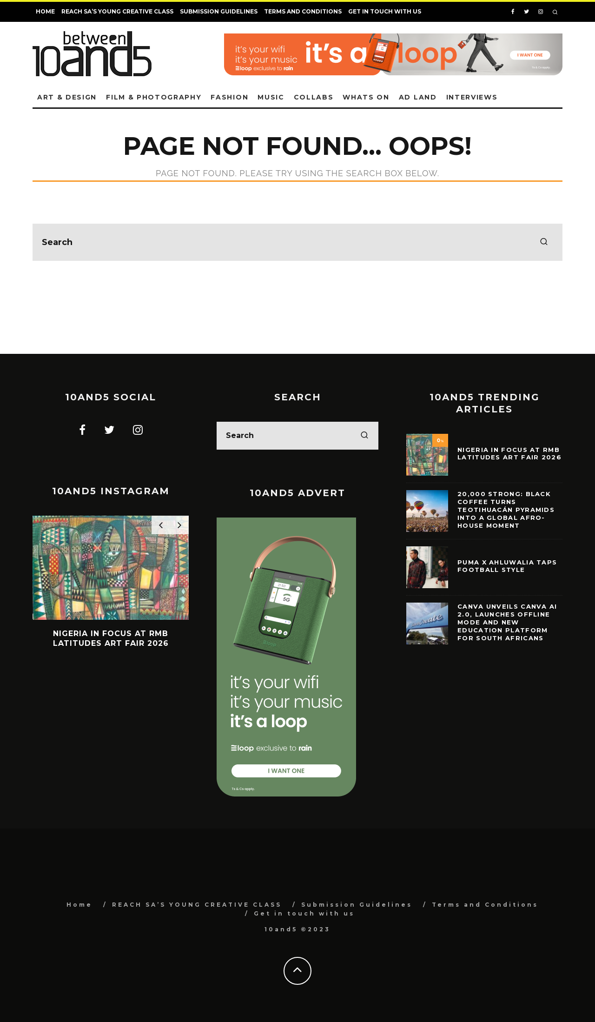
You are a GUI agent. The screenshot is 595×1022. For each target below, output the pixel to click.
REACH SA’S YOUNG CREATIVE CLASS (117, 11)
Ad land (418, 97)
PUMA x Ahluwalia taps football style (507, 566)
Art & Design (67, 97)
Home (45, 11)
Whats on (366, 97)
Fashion (229, 97)
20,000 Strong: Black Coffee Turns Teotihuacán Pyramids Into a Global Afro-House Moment (506, 509)
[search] (543, 242)
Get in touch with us (384, 11)
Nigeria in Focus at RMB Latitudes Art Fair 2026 (509, 453)
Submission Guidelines (219, 11)
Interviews (472, 97)
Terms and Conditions (303, 11)
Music (271, 97)
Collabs (314, 97)
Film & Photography (153, 97)
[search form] (297, 242)
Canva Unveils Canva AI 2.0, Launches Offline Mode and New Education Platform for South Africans (507, 622)
